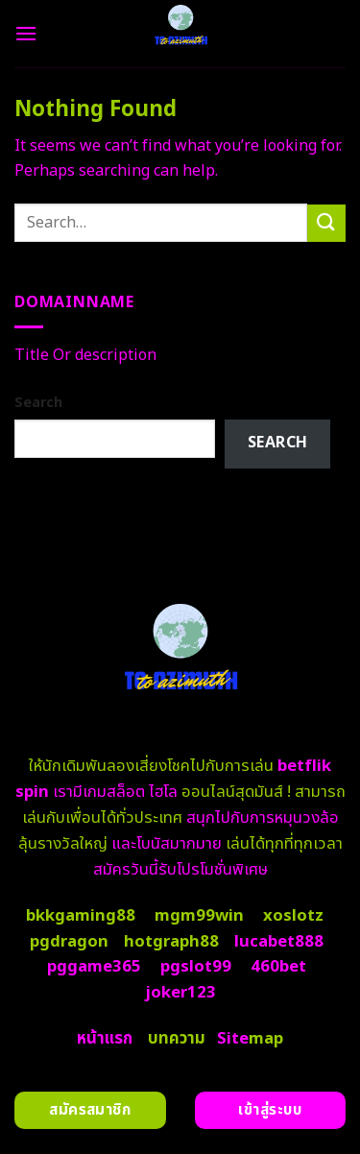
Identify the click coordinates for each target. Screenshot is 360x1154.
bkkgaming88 (80, 915)
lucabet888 (279, 941)
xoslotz (293, 915)
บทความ (176, 1038)
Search (38, 403)
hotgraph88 (171, 941)
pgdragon (69, 941)
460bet (278, 966)
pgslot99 (195, 966)
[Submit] (326, 223)
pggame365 (94, 966)
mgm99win (199, 915)
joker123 (180, 992)
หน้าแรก (104, 1038)
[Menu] (25, 33)
